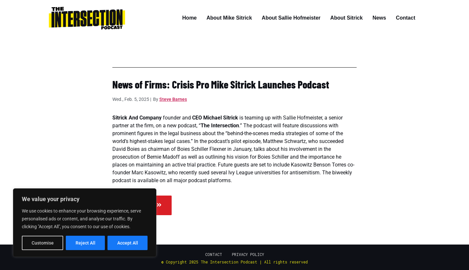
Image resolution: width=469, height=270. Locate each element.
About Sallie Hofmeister (291, 18)
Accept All (127, 243)
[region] (84, 222)
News (379, 18)
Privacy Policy (248, 254)
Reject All (85, 243)
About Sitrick (346, 18)
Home (189, 18)
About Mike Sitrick (229, 18)
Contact (405, 18)
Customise (43, 243)
